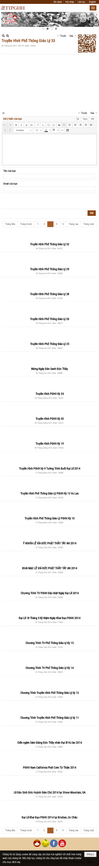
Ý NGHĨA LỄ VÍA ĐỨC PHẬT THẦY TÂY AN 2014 (49, 543)
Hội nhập (69, 1)
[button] (93, 8)
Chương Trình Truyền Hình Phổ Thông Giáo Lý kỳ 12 (49, 692)
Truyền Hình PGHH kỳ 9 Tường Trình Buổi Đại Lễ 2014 (49, 468)
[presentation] (27, 201)
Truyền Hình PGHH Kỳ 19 (50, 443)
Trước (63, 35)
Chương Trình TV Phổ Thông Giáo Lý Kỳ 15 (49, 643)
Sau (71, 35)
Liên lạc (81, 1)
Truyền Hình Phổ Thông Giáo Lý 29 (49, 269)
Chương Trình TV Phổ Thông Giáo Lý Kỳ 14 (49, 668)
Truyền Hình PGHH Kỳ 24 (50, 393)
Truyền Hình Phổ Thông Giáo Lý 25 (49, 344)
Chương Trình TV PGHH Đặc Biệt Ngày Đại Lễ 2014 (49, 593)
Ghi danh (57, 1)
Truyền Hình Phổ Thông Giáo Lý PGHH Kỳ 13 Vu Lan (49, 493)
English (92, 1)
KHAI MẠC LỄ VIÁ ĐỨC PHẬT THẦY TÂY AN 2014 (49, 568)
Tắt (77, 119)
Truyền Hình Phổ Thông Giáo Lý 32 (49, 244)
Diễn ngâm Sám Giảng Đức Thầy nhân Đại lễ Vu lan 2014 (49, 742)
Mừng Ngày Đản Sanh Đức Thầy (49, 369)
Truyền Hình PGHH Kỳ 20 (50, 418)
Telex (85, 119)
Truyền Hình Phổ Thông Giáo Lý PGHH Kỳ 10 (49, 518)
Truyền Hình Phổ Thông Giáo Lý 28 (49, 294)
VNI (92, 119)
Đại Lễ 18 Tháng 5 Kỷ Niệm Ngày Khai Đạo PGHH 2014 (49, 618)
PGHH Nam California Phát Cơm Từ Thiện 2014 (49, 767)
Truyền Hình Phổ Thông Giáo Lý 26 (49, 319)
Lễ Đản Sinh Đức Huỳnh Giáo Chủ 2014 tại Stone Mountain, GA (49, 792)
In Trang (3, 113)
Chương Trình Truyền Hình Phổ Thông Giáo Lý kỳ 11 (49, 717)
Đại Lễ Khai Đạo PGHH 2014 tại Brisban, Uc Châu (49, 817)
